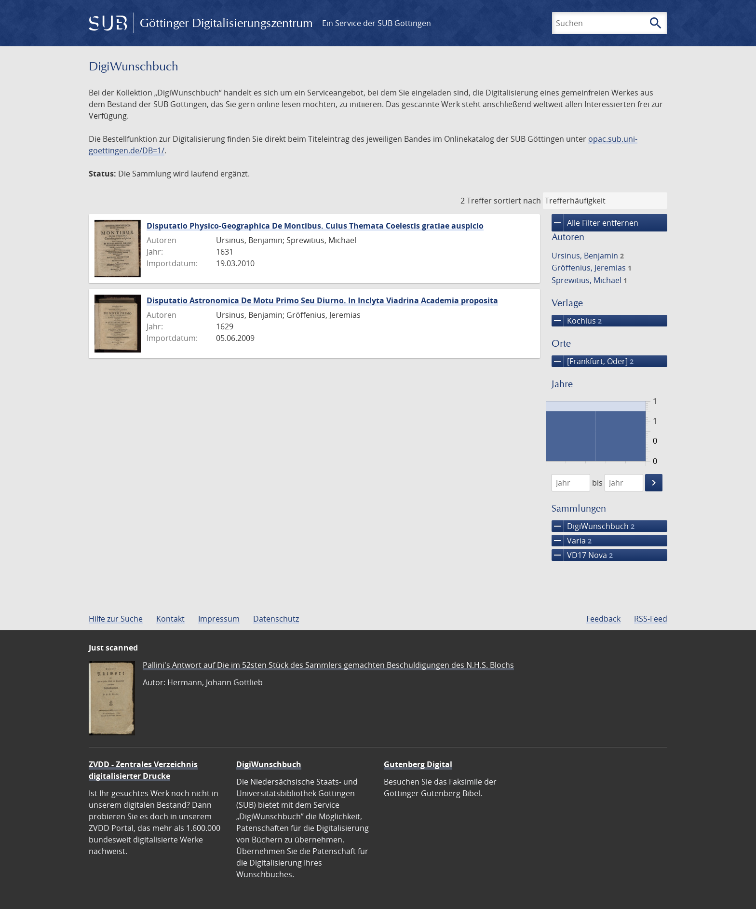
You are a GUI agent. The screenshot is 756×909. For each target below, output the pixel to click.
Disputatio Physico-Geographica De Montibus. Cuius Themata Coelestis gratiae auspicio (315, 225)
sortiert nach (517, 200)
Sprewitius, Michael (589, 280)
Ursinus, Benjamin (588, 255)
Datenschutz (276, 618)
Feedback (603, 618)
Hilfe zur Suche (116, 618)
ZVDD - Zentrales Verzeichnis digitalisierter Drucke (143, 770)
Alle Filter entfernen (595, 222)
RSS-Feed (650, 618)
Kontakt (170, 618)
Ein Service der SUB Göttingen (376, 23)
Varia (572, 540)
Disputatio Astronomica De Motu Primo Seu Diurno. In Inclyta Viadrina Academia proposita (322, 300)
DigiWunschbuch (593, 526)
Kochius (577, 320)
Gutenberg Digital (418, 764)
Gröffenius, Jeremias (592, 267)
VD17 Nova (582, 555)
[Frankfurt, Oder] (593, 361)
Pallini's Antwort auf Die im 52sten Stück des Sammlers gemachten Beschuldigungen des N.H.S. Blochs (328, 665)
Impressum (219, 618)
